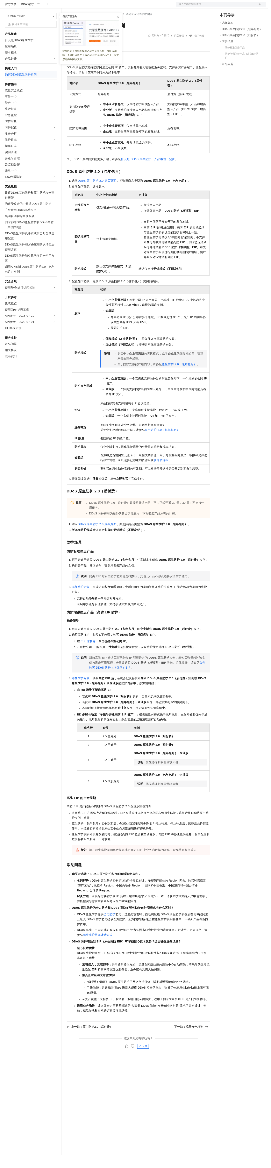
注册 (244, 6)
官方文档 (10, 17)
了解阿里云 (135, 6)
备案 (224, 6)
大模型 (42, 6)
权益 (79, 6)
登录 (259, 6)
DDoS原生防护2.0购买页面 (97, 193)
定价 (89, 6)
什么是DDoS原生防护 (136, 172)
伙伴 (111, 6)
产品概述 (160, 172)
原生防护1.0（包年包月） (162, 443)
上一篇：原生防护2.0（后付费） (90, 1039)
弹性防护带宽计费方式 (98, 948)
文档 (215, 6)
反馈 (143, 1059)
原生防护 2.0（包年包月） (179, 377)
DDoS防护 (27, 17)
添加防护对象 (81, 600)
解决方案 (66, 6)
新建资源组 (161, 473)
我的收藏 (199, 49)
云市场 (100, 6)
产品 (53, 6)
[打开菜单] (6, 6)
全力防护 (110, 927)
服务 (121, 6)
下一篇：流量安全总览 (191, 1039)
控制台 (234, 6)
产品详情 (179, 48)
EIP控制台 (88, 654)
